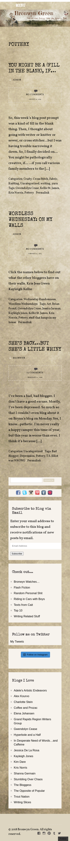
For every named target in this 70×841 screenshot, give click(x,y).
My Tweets (17, 641)
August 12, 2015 (35, 99)
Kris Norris (15, 193)
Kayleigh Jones (17, 313)
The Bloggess (22, 784)
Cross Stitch (40, 179)
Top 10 (18, 610)
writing (45, 184)
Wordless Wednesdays (22, 304)
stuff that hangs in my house (32, 320)
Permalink (42, 193)
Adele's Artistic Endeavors (30, 690)
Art (49, 304)
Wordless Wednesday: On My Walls (30, 220)
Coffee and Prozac (25, 707)
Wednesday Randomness (40, 299)
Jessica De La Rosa (26, 750)
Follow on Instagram (35, 654)
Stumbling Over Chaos (28, 779)
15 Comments (35, 372)
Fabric (53, 179)
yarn (55, 184)
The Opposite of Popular (29, 790)
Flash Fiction (22, 587)
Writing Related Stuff (27, 616)
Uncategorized (29, 184)
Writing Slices (22, 802)
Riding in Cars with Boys (29, 599)
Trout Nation (21, 796)
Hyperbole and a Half (27, 734)
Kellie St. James (49, 188)
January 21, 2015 (35, 254)
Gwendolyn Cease (27, 188)
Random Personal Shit (28, 593)
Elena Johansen (24, 713)
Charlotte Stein (23, 701)
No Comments (35, 94)
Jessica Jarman (51, 309)
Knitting (13, 184)
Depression (27, 456)
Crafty (28, 179)
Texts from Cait (23, 604)
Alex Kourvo (21, 696)
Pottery (29, 193)
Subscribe (17, 553)
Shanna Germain (24, 773)
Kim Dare (20, 761)
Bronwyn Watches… (27, 581)
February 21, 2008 (35, 377)
